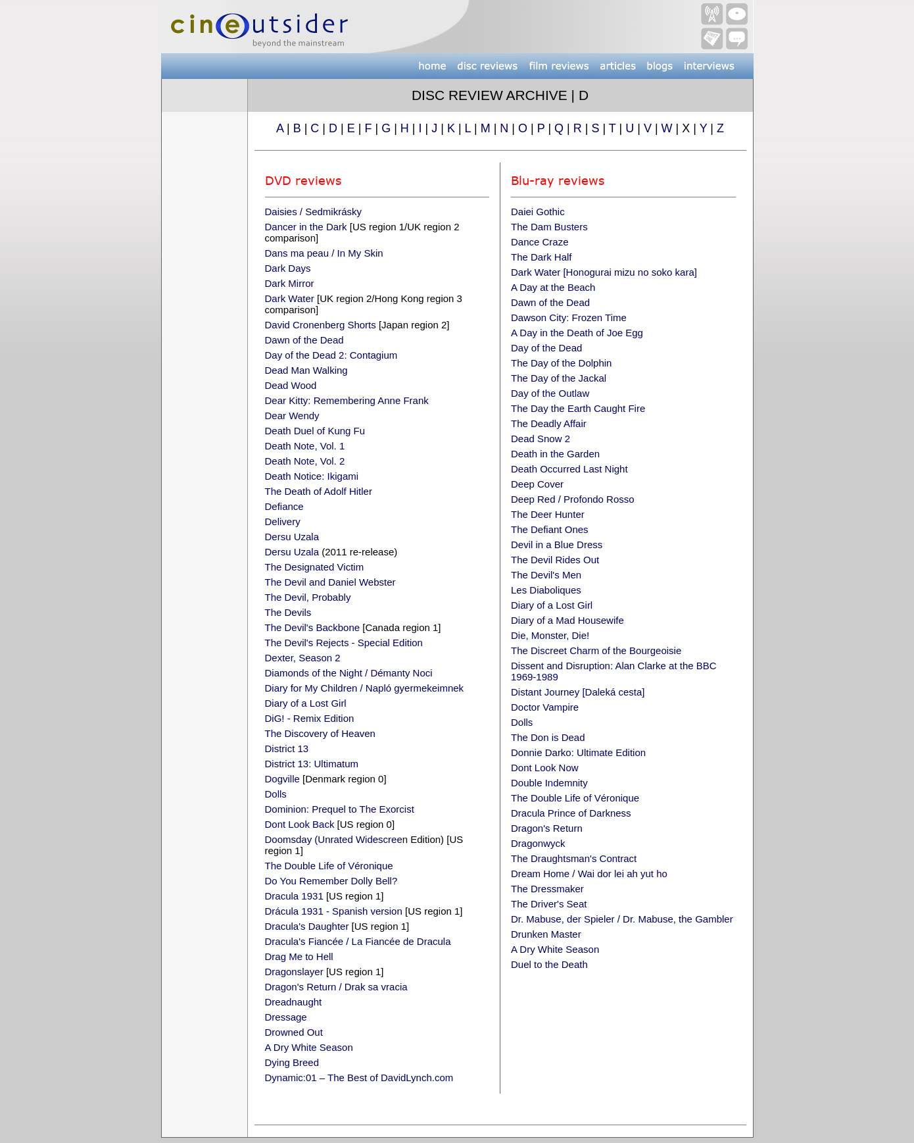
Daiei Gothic (538, 211)
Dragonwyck (538, 843)
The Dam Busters (549, 226)
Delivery (283, 521)
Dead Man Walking (306, 370)
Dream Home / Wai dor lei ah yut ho (589, 873)
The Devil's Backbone (312, 627)
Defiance (284, 506)
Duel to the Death (549, 964)
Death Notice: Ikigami (312, 476)
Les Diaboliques (546, 590)
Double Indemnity (549, 782)
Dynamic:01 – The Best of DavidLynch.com (359, 1077)
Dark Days (288, 268)
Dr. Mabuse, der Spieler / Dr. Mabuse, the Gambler (622, 919)
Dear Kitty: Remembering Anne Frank (347, 400)
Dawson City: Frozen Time (569, 317)
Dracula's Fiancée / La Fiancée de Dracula (358, 941)
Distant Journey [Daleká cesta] (577, 692)
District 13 (287, 748)
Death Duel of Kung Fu (315, 430)
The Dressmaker (547, 888)
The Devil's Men (546, 574)
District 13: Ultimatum (312, 763)
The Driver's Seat (549, 903)
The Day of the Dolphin (561, 362)
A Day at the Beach (553, 287)
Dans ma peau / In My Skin (324, 253)
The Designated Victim (314, 566)
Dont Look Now (545, 767)
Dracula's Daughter (307, 926)
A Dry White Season (309, 1047)
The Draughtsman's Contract (574, 858)
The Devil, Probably (308, 597)
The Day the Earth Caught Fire (578, 408)
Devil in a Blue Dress (556, 544)
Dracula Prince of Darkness (571, 813)
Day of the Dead (546, 347)
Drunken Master (546, 934)
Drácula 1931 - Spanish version (333, 911)
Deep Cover (537, 484)
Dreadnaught (293, 1001)
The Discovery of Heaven (320, 733)
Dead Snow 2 (540, 438)
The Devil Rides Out (555, 559)
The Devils (288, 612)
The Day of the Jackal (558, 378)
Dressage (286, 1017)
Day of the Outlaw (550, 393)
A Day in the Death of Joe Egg (577, 332)
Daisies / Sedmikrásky (313, 211)
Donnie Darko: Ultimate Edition (578, 752)
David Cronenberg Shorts (320, 324)
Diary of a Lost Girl (306, 703)
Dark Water (289, 298)
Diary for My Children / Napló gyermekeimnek (364, 688)
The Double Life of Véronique (329, 865)
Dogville (282, 778)
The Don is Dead (548, 737)
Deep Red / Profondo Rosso (573, 499)
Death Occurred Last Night (569, 468)
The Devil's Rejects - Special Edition (344, 642)
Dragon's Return (547, 828)
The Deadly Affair (549, 423)
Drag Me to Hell (299, 956)
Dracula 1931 (294, 896)
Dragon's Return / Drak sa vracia (336, 986)
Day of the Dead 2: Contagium (331, 355)
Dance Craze (540, 241)
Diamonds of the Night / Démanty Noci (349, 672)
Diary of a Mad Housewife (567, 620)
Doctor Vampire (545, 707)
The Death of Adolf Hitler (318, 491)
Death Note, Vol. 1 (305, 445)
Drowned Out (294, 1032)
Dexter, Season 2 (303, 657)
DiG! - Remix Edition (309, 718)
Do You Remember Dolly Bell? (331, 880)
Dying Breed (292, 1062)
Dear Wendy (292, 415)
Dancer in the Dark (306, 226)
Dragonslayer (294, 971)
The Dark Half (541, 257)
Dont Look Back (300, 824)
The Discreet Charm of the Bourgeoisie (596, 650)
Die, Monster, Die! (550, 635)
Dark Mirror (289, 283)
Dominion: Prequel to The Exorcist (339, 809)
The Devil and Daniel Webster (330, 582)
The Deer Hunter (548, 514)
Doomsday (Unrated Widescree (333, 839)
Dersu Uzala (292, 536)
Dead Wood (291, 385)
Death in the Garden (555, 453)
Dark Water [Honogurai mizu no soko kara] (604, 272)
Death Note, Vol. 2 (305, 461)
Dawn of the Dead (304, 339)
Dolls (276, 794)
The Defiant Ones (550, 529)
